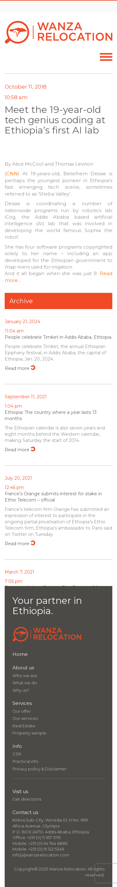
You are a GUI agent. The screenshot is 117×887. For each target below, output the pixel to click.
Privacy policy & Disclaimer (39, 768)
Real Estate (23, 725)
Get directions (26, 799)
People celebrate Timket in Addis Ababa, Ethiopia (58, 337)
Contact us (25, 812)
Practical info (25, 761)
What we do (24, 682)
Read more (17, 368)
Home (20, 654)
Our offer (21, 711)
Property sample (29, 732)
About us (23, 668)
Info (17, 746)
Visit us (20, 791)
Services (22, 703)
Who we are (24, 675)
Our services (25, 718)
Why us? (20, 690)
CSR (16, 753)
